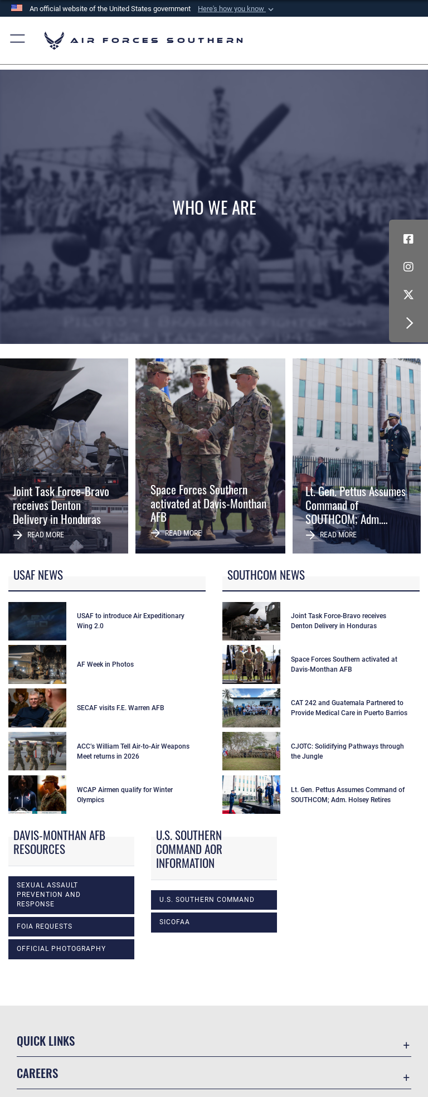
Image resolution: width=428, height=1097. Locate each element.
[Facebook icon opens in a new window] (408, 239)
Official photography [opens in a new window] (61, 949)
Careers (37, 1072)
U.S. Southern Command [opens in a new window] (207, 900)
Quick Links (46, 1040)
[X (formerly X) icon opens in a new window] (408, 295)
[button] (237, 8)
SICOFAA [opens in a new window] (174, 922)
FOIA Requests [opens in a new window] (44, 926)
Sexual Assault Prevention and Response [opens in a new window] (49, 895)
